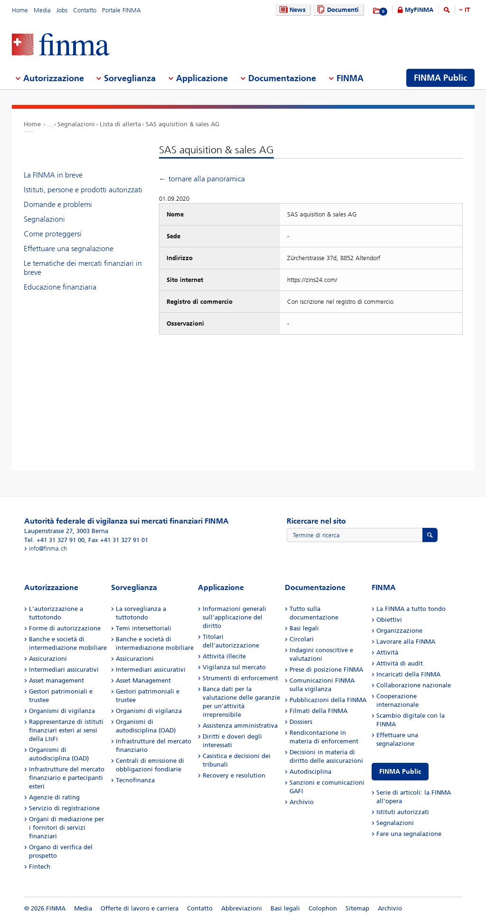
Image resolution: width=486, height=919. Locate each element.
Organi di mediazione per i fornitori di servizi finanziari (66, 828)
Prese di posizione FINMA (326, 669)
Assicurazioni (48, 658)
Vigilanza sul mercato (234, 667)
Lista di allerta (120, 124)
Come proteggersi (53, 233)
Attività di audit (399, 663)
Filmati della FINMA (318, 710)
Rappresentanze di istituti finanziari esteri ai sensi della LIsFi (66, 730)
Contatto (84, 10)
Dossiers (301, 721)
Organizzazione (399, 630)
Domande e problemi (58, 204)
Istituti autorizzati (402, 812)
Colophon (322, 908)
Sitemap (357, 908)
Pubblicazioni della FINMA (328, 699)
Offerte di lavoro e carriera (139, 908)
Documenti (337, 9)
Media (42, 10)
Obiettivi (389, 619)
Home (20, 10)
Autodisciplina (310, 771)
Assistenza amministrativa (240, 725)
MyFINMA (419, 9)
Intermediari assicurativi (64, 669)
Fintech (39, 866)
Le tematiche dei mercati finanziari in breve (83, 268)
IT (467, 9)
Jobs (61, 10)
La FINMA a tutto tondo (411, 608)
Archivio (302, 802)
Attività (387, 652)
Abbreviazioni (241, 908)
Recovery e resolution (234, 775)
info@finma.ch (48, 548)
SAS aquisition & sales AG (182, 124)
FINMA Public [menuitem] (440, 78)
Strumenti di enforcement (240, 678)
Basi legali (304, 628)
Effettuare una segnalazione (68, 248)
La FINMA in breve (53, 174)
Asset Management (143, 680)
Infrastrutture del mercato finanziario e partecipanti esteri (66, 778)
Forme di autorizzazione (65, 628)
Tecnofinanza (135, 780)
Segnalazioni (76, 124)
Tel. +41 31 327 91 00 (54, 540)
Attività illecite (224, 656)
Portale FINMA (121, 10)
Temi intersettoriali (143, 628)
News (291, 9)
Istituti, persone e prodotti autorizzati (83, 189)
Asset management (56, 680)
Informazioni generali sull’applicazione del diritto (234, 617)
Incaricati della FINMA (408, 674)
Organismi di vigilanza (62, 710)
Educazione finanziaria (60, 286)
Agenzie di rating (54, 797)
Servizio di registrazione (64, 808)
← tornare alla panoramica (202, 178)
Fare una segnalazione (408, 833)
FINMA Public (400, 772)
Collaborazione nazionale (413, 685)
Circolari (302, 639)
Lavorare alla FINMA (405, 641)
